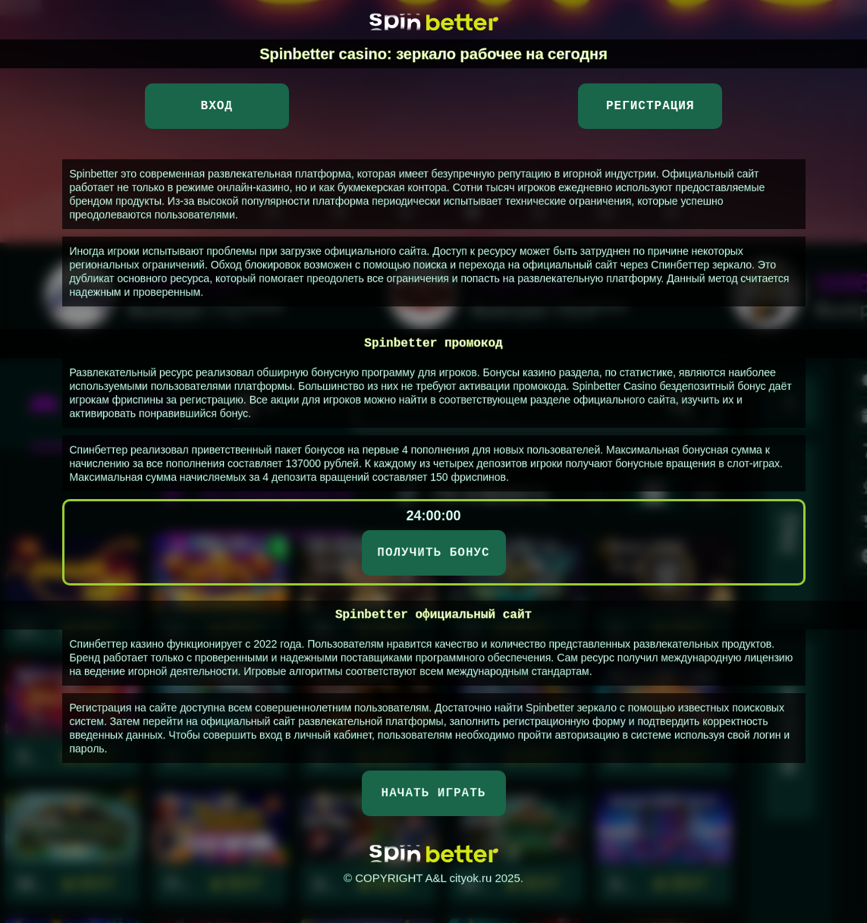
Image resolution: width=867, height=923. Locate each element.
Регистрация (650, 106)
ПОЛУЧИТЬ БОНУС (433, 553)
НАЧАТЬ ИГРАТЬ (434, 793)
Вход (217, 106)
